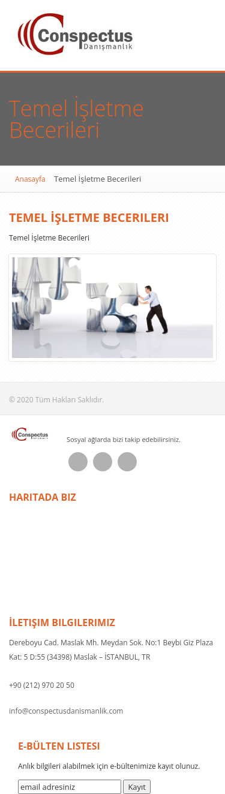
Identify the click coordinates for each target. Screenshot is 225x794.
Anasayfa (30, 179)
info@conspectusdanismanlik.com (66, 711)
